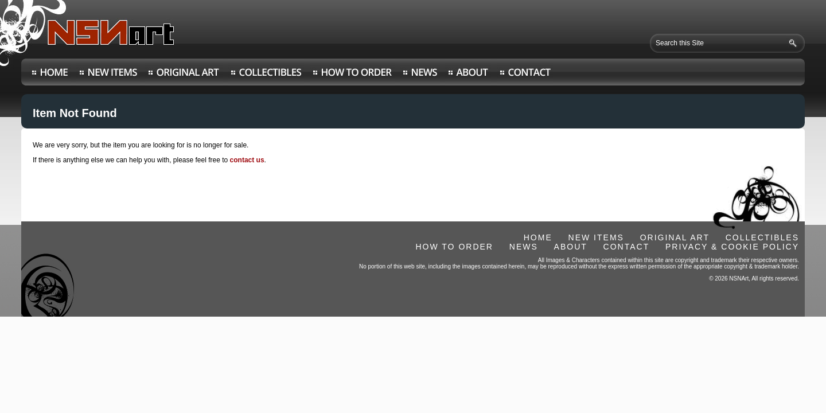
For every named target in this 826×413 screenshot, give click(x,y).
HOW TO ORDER (454, 246)
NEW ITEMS (596, 237)
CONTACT (626, 246)
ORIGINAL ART (675, 237)
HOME (538, 237)
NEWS (523, 246)
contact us (247, 160)
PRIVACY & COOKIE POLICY (732, 246)
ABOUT (570, 246)
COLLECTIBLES (762, 237)
